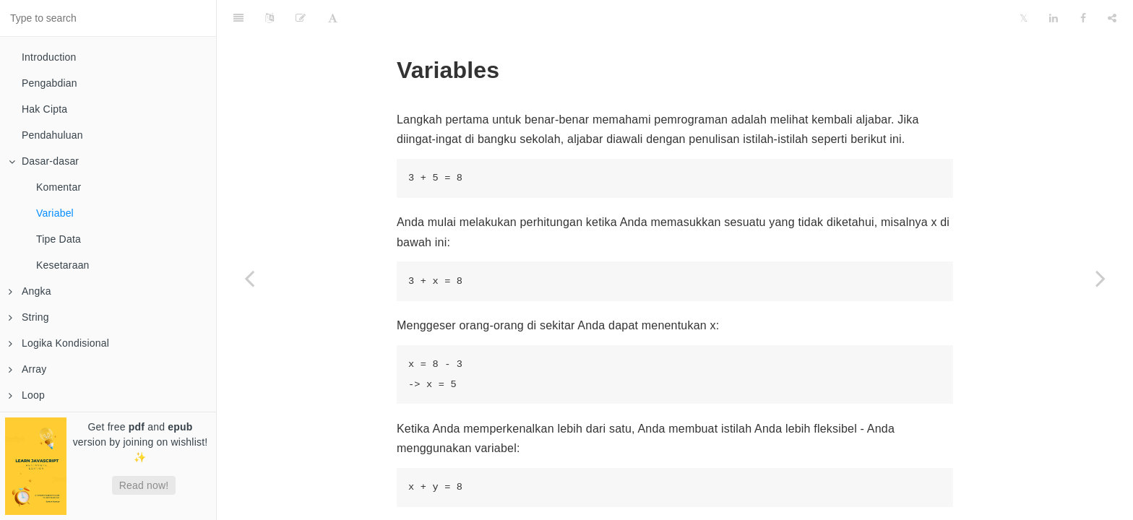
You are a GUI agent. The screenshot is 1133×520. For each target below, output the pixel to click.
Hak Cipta (44, 109)
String (29, 317)
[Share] (1112, 18)
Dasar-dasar (44, 161)
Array (27, 369)
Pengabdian (49, 83)
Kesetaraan (63, 265)
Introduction (49, 57)
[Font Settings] (332, 18)
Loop (27, 395)
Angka (30, 291)
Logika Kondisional (59, 343)
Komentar (58, 187)
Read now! (144, 485)
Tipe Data (58, 239)
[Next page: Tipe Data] (1100, 278)
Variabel (55, 213)
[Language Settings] (269, 18)
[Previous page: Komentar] (249, 278)
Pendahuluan (52, 135)
